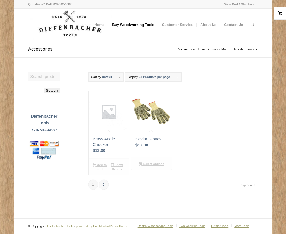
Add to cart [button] (100, 167)
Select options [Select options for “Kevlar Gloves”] (151, 164)
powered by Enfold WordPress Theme (102, 226)
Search (52, 90)
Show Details (117, 167)
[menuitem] (238, 4)
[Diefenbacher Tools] (70, 25)
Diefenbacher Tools (60, 226)
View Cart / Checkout (239, 4)
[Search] (252, 25)
